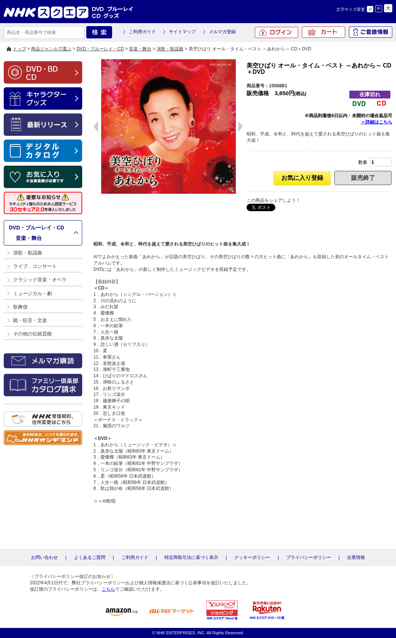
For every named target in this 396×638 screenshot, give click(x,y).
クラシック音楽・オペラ (39, 279)
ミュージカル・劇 (32, 293)
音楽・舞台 (140, 48)
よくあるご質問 (89, 557)
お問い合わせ (44, 557)
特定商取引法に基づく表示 (191, 557)
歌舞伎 (20, 307)
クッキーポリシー (252, 557)
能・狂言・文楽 (30, 320)
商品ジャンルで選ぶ (51, 48)
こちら (108, 589)
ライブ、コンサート (35, 266)
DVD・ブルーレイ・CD (100, 48)
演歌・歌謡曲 (170, 48)
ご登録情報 (370, 32)
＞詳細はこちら (376, 122)
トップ (19, 48)
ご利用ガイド (142, 31)
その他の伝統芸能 (32, 334)
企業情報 (356, 557)
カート (323, 32)
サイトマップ (182, 31)
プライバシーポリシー (308, 557)
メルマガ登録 (222, 31)
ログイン (276, 32)
